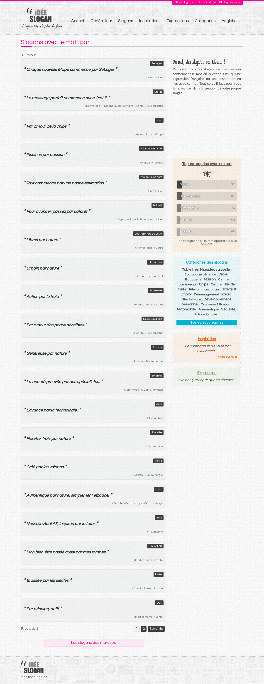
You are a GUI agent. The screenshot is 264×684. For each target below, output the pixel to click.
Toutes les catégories (206, 322)
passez (59, 211)
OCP (159, 602)
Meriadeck (155, 262)
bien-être (43, 552)
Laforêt (157, 205)
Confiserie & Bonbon (215, 304)
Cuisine (146, 389)
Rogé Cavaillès (152, 318)
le (47, 297)
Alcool (137, 588)
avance (36, 410)
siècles (62, 580)
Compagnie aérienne (200, 274)
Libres (32, 240)
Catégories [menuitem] (205, 21)
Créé (30, 467)
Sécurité (228, 309)
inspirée (66, 524)
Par (29, 126)
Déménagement (206, 294)
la (54, 126)
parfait (56, 98)
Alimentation (145, 134)
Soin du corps (155, 105)
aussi (70, 552)
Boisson (138, 361)
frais (46, 438)
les (45, 467)
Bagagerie (193, 279)
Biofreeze (155, 290)
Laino (158, 489)
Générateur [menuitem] (101, 21)
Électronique (191, 299)
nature (52, 240)
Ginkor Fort (155, 546)
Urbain (32, 268)
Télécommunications (204, 289)
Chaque (33, 69)
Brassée (34, 580)
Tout (30, 183)
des (49, 325)
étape (63, 69)
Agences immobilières (132, 219)
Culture (216, 284)
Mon (30, 552)
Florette (157, 432)
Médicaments (143, 304)
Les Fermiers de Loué (148, 233)
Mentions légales (34, 677)
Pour (30, 211)
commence (80, 69)
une (67, 183)
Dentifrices (93, 105)
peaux (60, 325)
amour (40, 126)
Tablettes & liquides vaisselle (206, 269)
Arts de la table (206, 314)
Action (32, 297)
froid (54, 297)
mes (87, 552)
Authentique (37, 495)
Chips (159, 134)
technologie (66, 410)
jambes (98, 552)
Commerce (132, 389)
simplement (82, 495)
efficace (100, 495)
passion (57, 155)
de (48, 126)
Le (28, 98)
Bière (147, 588)
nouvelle (49, 69)
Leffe (158, 574)
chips (61, 126)
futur (90, 524)
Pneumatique (208, 309)
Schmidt (157, 375)
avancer (43, 211)
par (94, 69)
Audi (159, 404)
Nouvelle (34, 524)
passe (58, 552)
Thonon (157, 347)
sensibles (75, 325)
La (28, 382)
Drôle (223, 274)
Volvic (158, 460)
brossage (40, 98)
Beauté (139, 333)
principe (41, 609)
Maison (145, 162)
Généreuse (36, 353)
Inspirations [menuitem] (150, 21)
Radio (226, 294)
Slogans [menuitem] (125, 21)
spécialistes (88, 382)
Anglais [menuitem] (228, 21)
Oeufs (159, 247)
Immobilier (156, 77)
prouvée (53, 382)
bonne (77, 183)
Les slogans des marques (93, 643)
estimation (94, 183)
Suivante (156, 628)
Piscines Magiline (151, 148)
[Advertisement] (207, 126)
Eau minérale (154, 361)
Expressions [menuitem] (177, 21)
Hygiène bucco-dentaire (118, 105)
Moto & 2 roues (228, 356)
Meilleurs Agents (151, 177)
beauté (38, 382)
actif (54, 609)
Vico (159, 120)
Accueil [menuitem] (78, 21)
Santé (140, 105)
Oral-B (158, 91)
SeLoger (157, 63)
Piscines (34, 155)
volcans (56, 467)
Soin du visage (154, 503)
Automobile (156, 418)
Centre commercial (151, 276)
